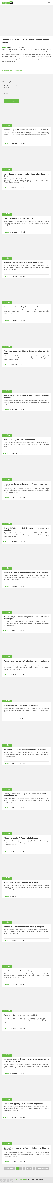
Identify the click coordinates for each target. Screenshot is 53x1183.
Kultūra (7, 125)
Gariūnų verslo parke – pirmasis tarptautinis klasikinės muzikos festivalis (26, 795)
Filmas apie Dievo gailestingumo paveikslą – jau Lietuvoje (26, 573)
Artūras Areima (19, 70)
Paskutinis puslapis (42, 1168)
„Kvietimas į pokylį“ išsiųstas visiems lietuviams (22, 705)
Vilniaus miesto (38, 68)
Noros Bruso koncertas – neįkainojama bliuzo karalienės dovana (26, 175)
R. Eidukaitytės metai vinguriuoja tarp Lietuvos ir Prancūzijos (26, 618)
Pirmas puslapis (9, 1168)
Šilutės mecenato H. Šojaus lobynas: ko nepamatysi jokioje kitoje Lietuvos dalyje (26, 1060)
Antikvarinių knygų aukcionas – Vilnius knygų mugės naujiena (26, 485)
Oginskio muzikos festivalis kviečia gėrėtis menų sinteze (25, 971)
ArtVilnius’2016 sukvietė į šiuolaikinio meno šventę (23, 263)
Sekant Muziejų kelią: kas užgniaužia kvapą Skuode (23, 1104)
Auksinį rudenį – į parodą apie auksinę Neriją (21, 882)
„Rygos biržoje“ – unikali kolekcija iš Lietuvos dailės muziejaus (26, 529)
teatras (29, 68)
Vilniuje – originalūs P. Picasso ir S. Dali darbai (21, 838)
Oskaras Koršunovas (7, 70)
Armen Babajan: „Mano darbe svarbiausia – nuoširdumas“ (26, 130)
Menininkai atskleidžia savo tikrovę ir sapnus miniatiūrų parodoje (26, 396)
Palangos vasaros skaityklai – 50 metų (18, 218)
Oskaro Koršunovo (19, 68)
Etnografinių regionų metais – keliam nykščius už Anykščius (26, 1149)
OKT (11, 68)
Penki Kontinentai (20, 1180)
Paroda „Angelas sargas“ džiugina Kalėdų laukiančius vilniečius (26, 662)
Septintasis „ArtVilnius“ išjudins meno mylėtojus (22, 307)
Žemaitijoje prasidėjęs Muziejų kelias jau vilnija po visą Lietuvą (26, 352)
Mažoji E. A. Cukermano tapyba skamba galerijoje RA (24, 927)
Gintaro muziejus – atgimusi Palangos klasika (21, 1015)
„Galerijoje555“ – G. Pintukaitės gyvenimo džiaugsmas (25, 750)
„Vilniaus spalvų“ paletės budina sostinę (19, 440)
